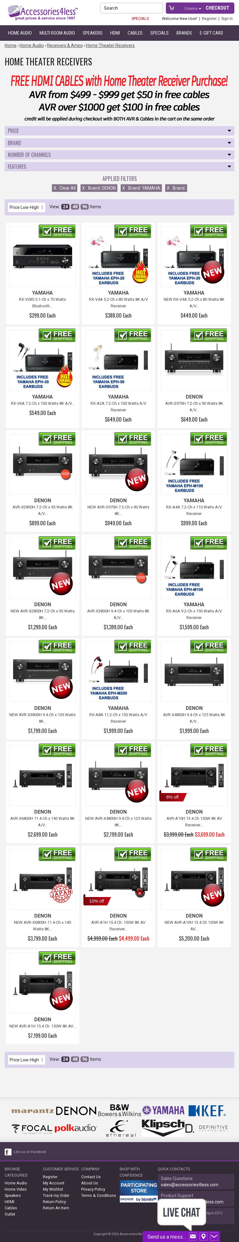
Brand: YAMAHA (141, 188)
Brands (184, 33)
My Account (53, 1183)
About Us (89, 1183)
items (192, 8)
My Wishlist (53, 1189)
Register (209, 18)
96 (84, 206)
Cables (135, 33)
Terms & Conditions (98, 1195)
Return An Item (56, 1208)
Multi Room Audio (57, 33)
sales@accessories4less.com (189, 1184)
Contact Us (91, 1176)
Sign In (227, 18)
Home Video (16, 1189)
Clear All (65, 188)
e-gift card (211, 33)
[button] (158, 8)
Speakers (92, 33)
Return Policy (54, 1201)
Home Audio (20, 33)
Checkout (217, 8)
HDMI (115, 33)
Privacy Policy (93, 1189)
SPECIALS (140, 18)
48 (75, 206)
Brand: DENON (99, 188)
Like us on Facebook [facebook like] (30, 1152)
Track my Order (56, 1195)
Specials (159, 33)
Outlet (10, 1214)
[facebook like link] (8, 1152)
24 (65, 206)
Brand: (176, 188)
